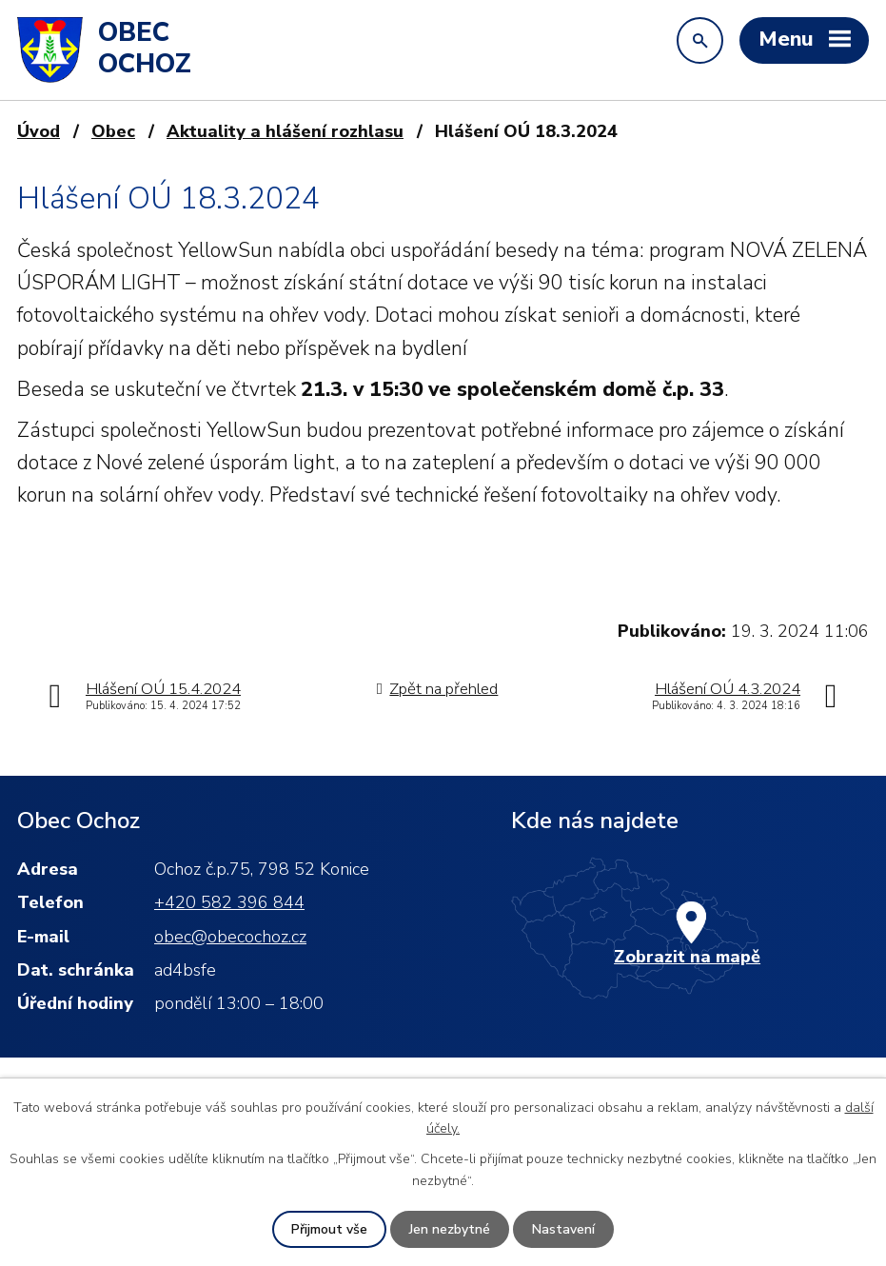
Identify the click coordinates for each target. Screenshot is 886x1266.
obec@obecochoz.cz (230, 936)
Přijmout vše (329, 1229)
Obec (113, 131)
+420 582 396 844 (229, 902)
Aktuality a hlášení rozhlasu (285, 131)
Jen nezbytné (449, 1229)
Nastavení (563, 1229)
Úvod (38, 131)
